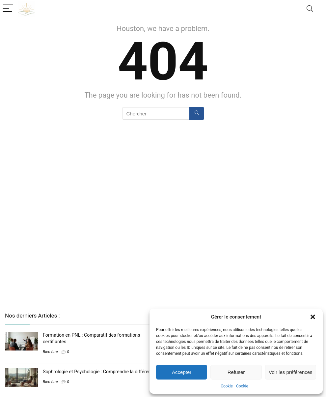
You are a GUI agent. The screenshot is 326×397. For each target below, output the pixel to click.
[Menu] (8, 8)
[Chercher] (196, 113)
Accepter (181, 372)
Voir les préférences (290, 372)
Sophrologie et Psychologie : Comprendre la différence (99, 371)
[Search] (310, 8)
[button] (313, 317)
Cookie (227, 386)
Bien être (50, 352)
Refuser (236, 372)
